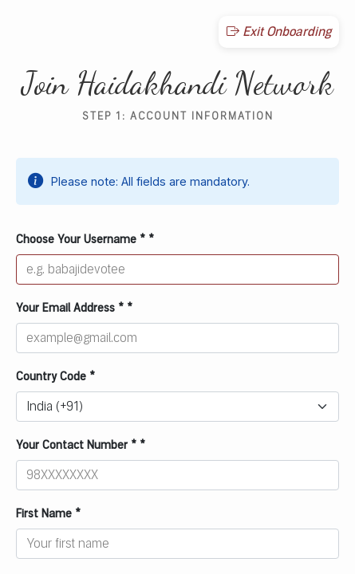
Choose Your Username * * (85, 239)
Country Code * (55, 376)
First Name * (48, 514)
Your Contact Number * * (80, 445)
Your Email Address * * (74, 308)
